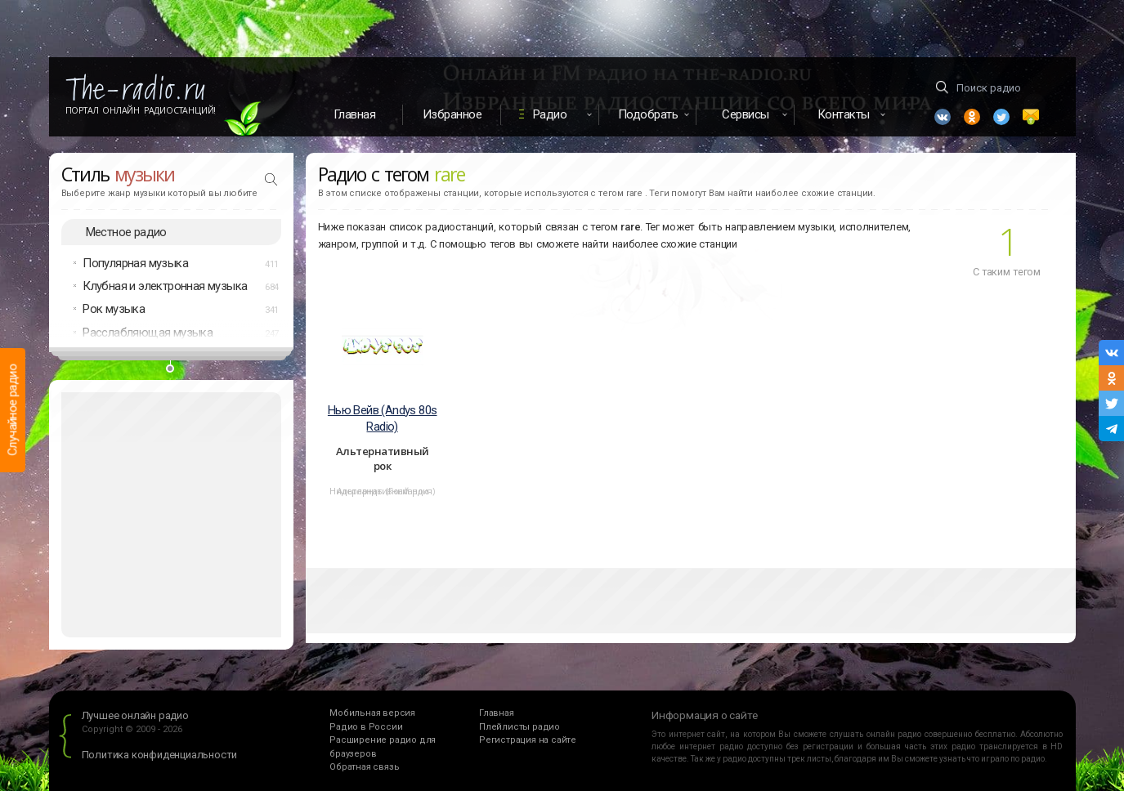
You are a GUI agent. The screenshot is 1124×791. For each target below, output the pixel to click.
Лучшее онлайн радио (135, 716)
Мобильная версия (372, 713)
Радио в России (365, 727)
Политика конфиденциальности (160, 755)
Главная (355, 114)
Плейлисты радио (519, 727)
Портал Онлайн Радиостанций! (141, 110)
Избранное (452, 114)
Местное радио (126, 232)
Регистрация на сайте (527, 740)
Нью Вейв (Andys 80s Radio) (382, 419)
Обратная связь (364, 767)
